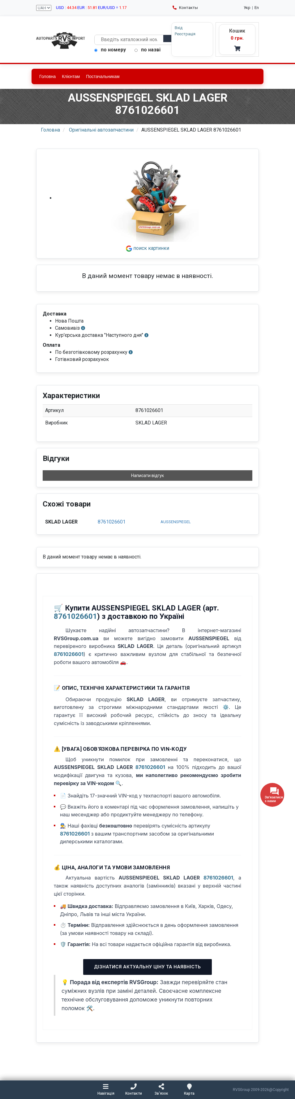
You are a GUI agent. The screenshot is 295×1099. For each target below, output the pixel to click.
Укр (247, 7)
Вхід (178, 27)
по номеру (110, 50)
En (256, 7)
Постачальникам (103, 76)
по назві (147, 50)
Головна (47, 76)
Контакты (185, 7)
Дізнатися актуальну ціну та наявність (147, 966)
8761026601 (112, 522)
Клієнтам (71, 76)
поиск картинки (147, 248)
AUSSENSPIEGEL (175, 521)
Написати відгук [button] (147, 475)
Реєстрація (185, 34)
